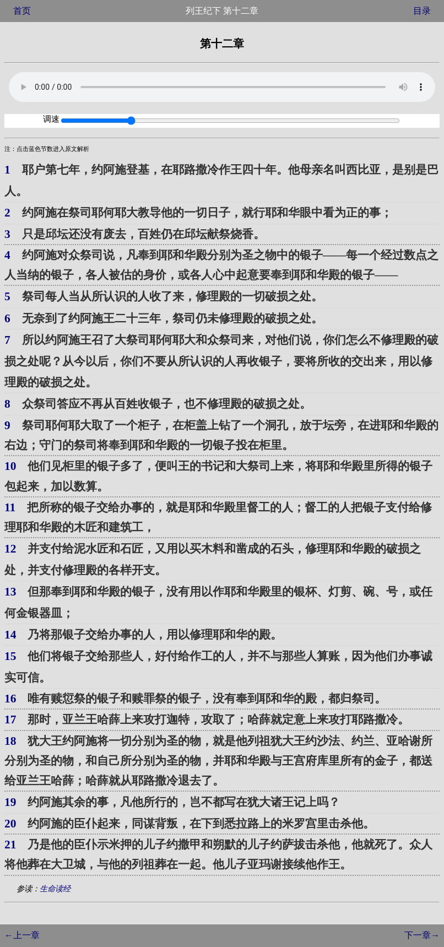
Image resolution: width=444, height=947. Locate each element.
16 (10, 698)
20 (10, 823)
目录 (422, 10)
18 (10, 741)
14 (10, 634)
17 (10, 719)
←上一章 (22, 935)
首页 (22, 10)
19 (10, 802)
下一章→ (422, 935)
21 (10, 844)
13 (10, 591)
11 (9, 507)
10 (10, 466)
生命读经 (55, 888)
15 (10, 656)
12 (10, 548)
